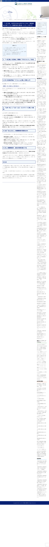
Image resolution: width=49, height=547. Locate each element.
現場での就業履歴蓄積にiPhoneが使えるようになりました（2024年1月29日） (42, 377)
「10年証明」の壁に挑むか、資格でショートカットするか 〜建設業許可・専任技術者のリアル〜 (41, 111)
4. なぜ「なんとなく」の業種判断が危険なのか (12, 52)
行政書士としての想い (41, 23)
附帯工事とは (39, 338)
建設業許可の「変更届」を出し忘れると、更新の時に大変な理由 (41, 251)
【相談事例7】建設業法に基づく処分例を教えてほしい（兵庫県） (41, 468)
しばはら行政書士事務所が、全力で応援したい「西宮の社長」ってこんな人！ (41, 45)
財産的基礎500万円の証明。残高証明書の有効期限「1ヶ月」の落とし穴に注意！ (41, 230)
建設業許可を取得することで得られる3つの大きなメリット (41, 289)
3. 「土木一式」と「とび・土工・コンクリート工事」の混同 (14, 51)
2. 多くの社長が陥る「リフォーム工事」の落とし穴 (13, 49)
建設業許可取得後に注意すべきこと (41, 322)
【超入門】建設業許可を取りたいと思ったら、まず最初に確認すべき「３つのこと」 (41, 67)
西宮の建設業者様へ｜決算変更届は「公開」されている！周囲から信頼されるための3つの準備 (41, 202)
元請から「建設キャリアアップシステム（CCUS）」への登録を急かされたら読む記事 (41, 360)
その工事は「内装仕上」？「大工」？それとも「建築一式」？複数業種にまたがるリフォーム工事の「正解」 (41, 90)
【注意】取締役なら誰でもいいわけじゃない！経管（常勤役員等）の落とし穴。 (41, 130)
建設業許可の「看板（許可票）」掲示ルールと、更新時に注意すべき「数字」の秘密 (41, 149)
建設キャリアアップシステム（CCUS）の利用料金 (41, 369)
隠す (15, 45)
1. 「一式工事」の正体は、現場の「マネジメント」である (14, 47)
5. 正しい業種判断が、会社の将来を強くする (11, 54)
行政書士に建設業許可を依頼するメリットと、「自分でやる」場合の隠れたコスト (41, 246)
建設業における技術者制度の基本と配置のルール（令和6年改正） (41, 283)
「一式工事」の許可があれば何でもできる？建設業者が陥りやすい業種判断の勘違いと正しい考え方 (41, 187)
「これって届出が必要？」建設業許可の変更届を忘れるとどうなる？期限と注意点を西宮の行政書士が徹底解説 (41, 210)
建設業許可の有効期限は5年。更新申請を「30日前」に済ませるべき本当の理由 (41, 235)
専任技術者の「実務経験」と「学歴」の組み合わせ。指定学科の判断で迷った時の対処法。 (41, 104)
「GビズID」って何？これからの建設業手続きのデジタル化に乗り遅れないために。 (41, 136)
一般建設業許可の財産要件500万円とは (41, 299)
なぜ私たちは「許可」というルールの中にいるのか (41, 241)
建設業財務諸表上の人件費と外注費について (41, 334)
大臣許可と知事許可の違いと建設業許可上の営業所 (41, 306)
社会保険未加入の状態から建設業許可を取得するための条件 (41, 170)
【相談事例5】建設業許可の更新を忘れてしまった (41, 477)
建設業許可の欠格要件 (41, 303)
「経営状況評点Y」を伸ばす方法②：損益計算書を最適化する (41, 412)
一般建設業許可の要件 (41, 296)
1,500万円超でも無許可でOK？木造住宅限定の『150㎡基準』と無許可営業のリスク (41, 224)
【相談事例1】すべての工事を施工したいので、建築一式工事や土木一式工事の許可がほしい (41, 494)
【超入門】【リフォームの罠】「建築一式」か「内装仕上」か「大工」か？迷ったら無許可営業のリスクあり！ (41, 73)
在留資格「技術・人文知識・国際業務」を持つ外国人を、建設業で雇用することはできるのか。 (41, 97)
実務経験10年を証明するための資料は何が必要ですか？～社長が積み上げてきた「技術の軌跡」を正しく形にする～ (41, 195)
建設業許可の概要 (40, 285)
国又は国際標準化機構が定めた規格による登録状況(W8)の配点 (41, 443)
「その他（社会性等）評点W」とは (41, 416)
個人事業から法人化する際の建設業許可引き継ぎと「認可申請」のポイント (41, 160)
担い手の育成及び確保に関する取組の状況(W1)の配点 (41, 420)
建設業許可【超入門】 (42, 25)
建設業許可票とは (40, 336)
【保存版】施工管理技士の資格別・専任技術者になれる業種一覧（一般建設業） (41, 118)
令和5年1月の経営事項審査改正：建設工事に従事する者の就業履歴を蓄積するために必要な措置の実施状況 (41, 453)
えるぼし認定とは (40, 445)
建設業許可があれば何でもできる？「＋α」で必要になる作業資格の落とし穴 (41, 256)
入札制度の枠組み (40, 398)
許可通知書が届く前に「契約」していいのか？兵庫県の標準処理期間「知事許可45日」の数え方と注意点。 (41, 124)
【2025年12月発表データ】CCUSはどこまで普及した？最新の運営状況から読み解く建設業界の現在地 (41, 347)
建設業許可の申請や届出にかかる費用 (41, 319)
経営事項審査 (40, 31)
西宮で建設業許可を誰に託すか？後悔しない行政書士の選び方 (41, 58)
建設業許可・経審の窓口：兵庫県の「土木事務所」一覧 (41, 278)
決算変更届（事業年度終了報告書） (41, 331)
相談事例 (39, 33)
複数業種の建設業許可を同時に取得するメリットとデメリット (41, 166)
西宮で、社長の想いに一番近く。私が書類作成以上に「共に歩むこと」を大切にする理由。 (41, 52)
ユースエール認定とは (41, 449)
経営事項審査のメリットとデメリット (41, 393)
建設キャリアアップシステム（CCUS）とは (41, 365)
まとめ (4, 55)
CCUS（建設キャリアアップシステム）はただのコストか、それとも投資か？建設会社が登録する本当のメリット (42, 354)
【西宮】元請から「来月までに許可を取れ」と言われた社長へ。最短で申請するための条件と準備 (41, 180)
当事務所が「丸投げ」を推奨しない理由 (41, 41)
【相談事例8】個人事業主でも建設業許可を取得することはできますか (41, 463)
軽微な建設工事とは (41, 292)
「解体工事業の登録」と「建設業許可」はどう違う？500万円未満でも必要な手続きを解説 (41, 261)
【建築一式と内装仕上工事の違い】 (11, 50)
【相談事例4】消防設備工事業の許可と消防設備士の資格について (41, 481)
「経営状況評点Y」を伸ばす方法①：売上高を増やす (41, 408)
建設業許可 (39, 26)
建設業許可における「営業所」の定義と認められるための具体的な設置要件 (41, 155)
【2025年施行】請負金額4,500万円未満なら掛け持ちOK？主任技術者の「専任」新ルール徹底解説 (41, 83)
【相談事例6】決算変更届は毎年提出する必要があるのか (41, 472)
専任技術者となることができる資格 (41, 310)
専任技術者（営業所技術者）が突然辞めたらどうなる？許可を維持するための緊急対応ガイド (41, 268)
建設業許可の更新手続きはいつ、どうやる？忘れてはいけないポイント (41, 327)
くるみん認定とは (40, 447)
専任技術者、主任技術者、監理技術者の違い (41, 313)
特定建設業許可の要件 (41, 301)
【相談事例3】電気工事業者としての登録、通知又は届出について (41, 486)
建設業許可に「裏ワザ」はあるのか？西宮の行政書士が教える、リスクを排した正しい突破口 (41, 218)
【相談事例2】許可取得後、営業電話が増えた (41, 489)
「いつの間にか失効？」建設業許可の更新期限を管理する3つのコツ (41, 274)
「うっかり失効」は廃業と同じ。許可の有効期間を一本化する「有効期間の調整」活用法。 (41, 143)
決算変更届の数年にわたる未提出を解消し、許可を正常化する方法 (41, 174)
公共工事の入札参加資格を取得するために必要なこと (41, 389)
